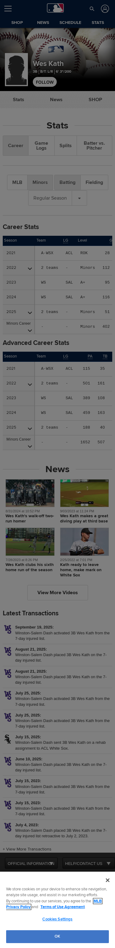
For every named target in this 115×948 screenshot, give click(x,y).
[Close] (107, 880)
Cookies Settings (57, 919)
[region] (57, 910)
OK (57, 936)
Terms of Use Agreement (62, 906)
